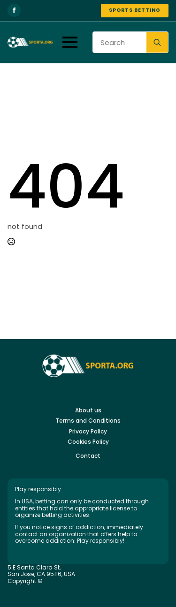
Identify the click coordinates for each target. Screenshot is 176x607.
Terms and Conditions (88, 420)
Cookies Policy (88, 442)
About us (88, 410)
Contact (88, 456)
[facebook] (14, 10)
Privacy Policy (88, 431)
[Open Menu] (69, 42)
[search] (157, 42)
